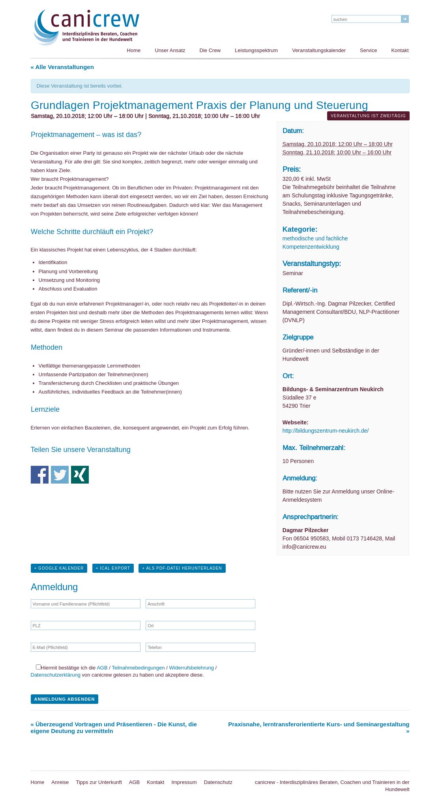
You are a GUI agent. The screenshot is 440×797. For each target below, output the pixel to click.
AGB (102, 668)
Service (368, 50)
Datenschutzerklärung (56, 675)
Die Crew (210, 50)
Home (134, 50)
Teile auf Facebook (40, 475)
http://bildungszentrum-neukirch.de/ (326, 431)
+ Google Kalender (59, 568)
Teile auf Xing (80, 475)
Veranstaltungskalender (319, 50)
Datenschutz (218, 782)
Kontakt (399, 50)
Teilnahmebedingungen (138, 668)
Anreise (60, 782)
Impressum (184, 782)
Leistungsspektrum (256, 50)
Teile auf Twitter (60, 475)
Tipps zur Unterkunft (99, 782)
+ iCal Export (113, 568)
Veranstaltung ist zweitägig (368, 116)
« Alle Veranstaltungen (62, 67)
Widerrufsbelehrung (191, 668)
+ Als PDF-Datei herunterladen (182, 568)
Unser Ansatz (170, 50)
